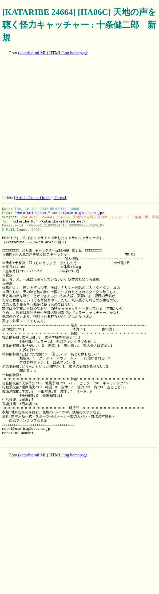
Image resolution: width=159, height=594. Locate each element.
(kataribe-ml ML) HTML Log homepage (53, 53)
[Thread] (59, 197)
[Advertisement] (64, 124)
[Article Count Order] (32, 197)
